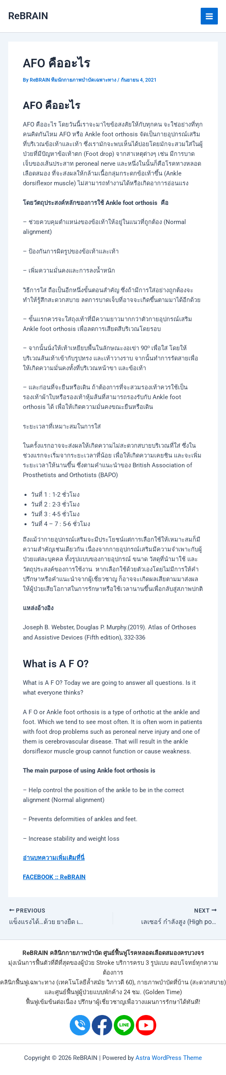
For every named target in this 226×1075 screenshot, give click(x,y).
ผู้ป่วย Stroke (97, 962)
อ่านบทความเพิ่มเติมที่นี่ (53, 858)
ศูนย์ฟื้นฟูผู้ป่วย (74, 992)
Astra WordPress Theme (168, 1058)
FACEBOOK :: (40, 877)
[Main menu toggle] (209, 16)
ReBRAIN (28, 16)
